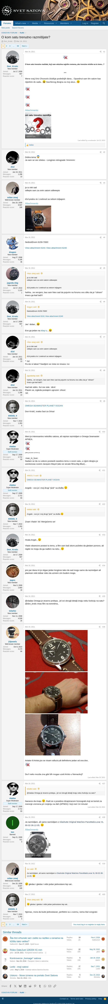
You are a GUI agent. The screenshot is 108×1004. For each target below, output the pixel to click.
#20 (103, 894)
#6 (104, 302)
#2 (104, 152)
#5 (104, 268)
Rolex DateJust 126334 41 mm (26, 950)
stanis (98, 960)
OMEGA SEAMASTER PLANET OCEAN (44, 405)
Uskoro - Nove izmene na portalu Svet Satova (34, 975)
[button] (28, 23)
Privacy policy (90, 999)
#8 (104, 370)
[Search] (104, 23)
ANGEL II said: (33, 476)
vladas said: (31, 509)
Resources (49, 23)
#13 (103, 535)
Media (35, 23)
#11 (103, 470)
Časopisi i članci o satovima (38, 961)
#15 (103, 596)
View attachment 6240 (56, 248)
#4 (104, 237)
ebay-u (44, 330)
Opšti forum (34, 944)
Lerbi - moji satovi (19, 967)
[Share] (100, 51)
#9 (104, 401)
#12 (103, 504)
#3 (104, 183)
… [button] (14, 46)
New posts (5, 28)
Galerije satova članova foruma (37, 970)
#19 (103, 864)
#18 (103, 817)
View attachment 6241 (35, 248)
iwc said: (30, 869)
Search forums (18, 28)
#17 (103, 783)
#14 (103, 565)
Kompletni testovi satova (34, 953)
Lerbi (12, 970)
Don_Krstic (8, 41)
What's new (20, 23)
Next (24, 46)
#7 (104, 337)
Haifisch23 (14, 944)
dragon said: (32, 307)
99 (18, 46)
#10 (103, 432)
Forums (7, 23)
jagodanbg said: (33, 376)
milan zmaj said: (33, 273)
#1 (104, 52)
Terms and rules (76, 999)
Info (29, 978)
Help (100, 999)
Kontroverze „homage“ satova (25, 958)
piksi (11, 953)
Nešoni (12, 961)
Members (64, 23)
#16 (103, 627)
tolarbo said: (32, 789)
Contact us (64, 999)
